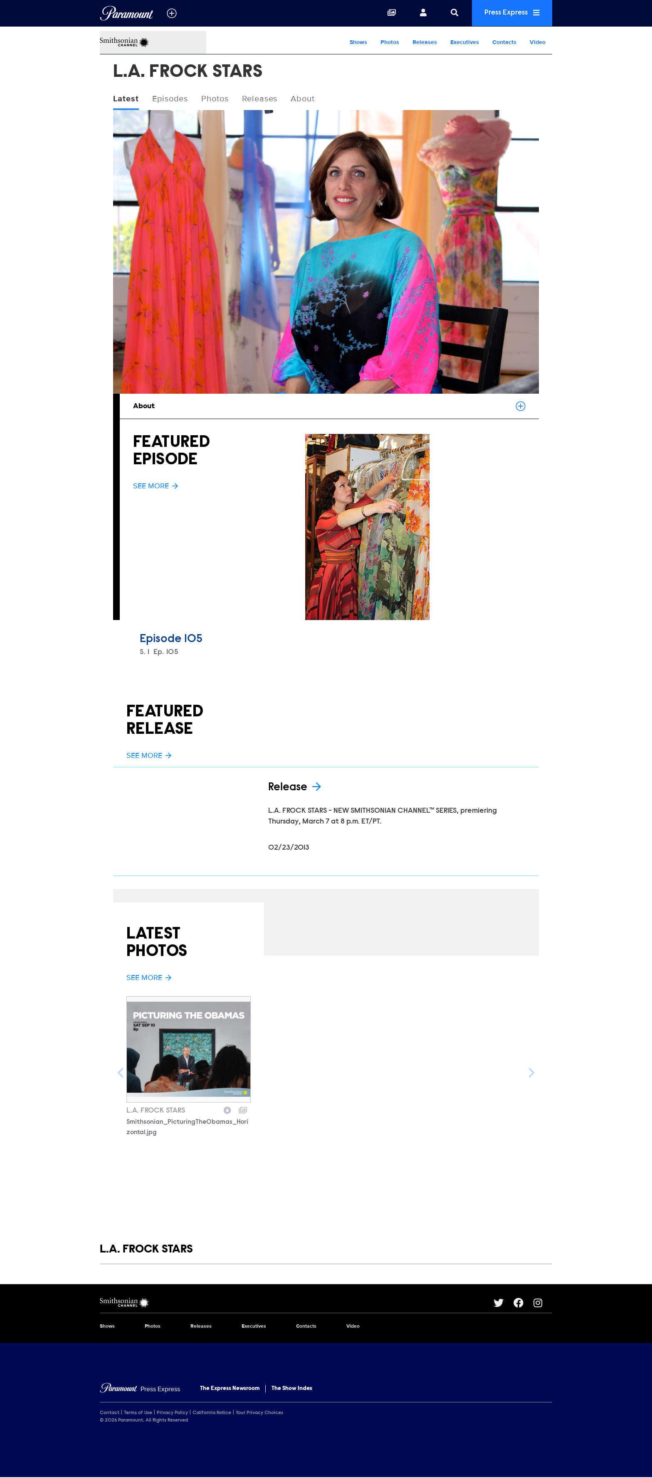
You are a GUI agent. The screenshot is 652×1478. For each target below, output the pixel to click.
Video (538, 42)
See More (155, 485)
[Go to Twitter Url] (504, 1303)
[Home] (140, 1389)
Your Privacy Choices (259, 1413)
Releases (424, 42)
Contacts (504, 42)
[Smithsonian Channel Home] (153, 42)
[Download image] (227, 1109)
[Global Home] (126, 13)
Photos (389, 42)
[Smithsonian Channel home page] (297, 1303)
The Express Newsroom (229, 1389)
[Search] (451, 13)
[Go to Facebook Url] (523, 1303)
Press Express (510, 13)
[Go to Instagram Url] (542, 1303)
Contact (109, 1413)
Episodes (170, 99)
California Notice (212, 1413)
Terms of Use (138, 1413)
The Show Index (292, 1389)
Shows (358, 42)
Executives (464, 42)
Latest (126, 99)
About (303, 99)
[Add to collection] (243, 1109)
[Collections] (388, 13)
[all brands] (171, 13)
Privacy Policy (172, 1413)
